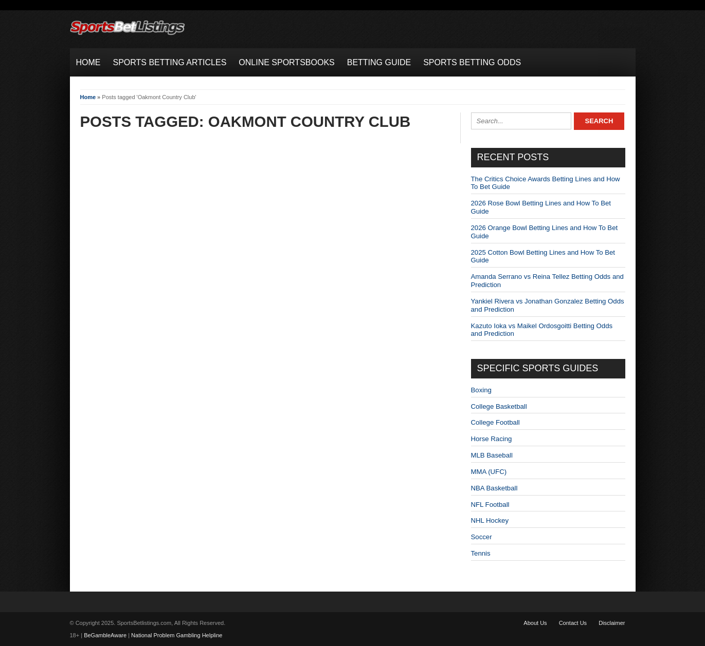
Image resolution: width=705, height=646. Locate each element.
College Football (495, 422)
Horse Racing (491, 439)
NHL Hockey (490, 520)
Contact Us (573, 623)
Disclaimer (612, 623)
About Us (535, 623)
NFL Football (490, 504)
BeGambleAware (105, 635)
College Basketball (499, 406)
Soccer (481, 537)
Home (88, 97)
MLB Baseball (492, 455)
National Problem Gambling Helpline (176, 635)
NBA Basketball (494, 488)
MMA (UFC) (489, 472)
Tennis (481, 553)
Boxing (481, 390)
